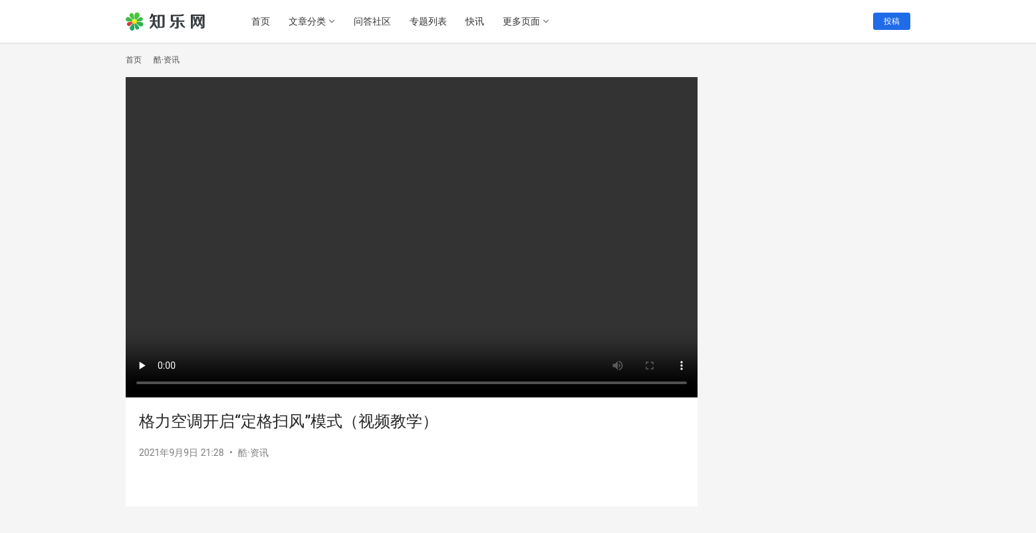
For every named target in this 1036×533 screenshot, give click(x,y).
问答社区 (372, 21)
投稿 (892, 21)
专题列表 (428, 21)
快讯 (474, 21)
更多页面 (521, 21)
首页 (260, 21)
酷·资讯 (253, 452)
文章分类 (307, 21)
